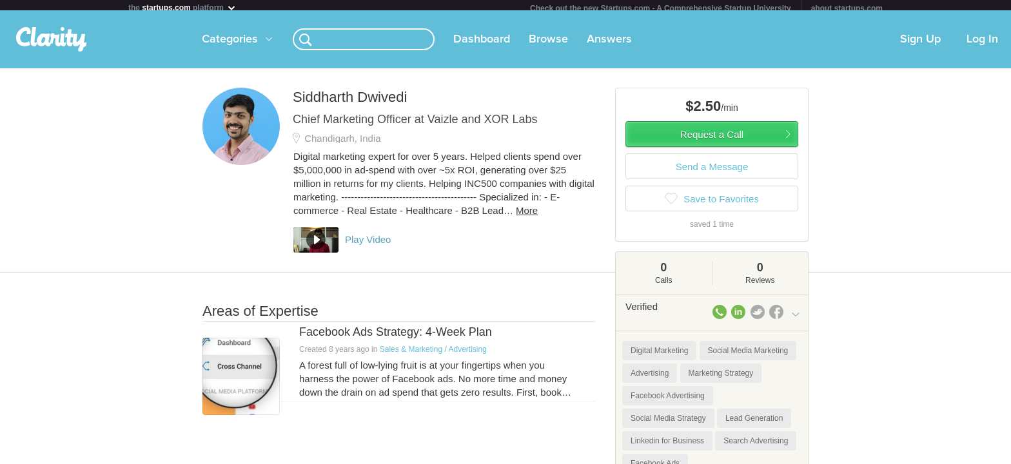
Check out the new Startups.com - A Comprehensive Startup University (660, 8)
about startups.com (847, 8)
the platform (182, 7)
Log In (982, 44)
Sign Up (920, 44)
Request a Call (711, 139)
